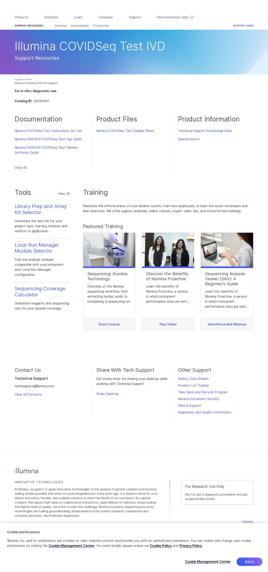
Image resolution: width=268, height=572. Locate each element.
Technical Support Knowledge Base (205, 131)
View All (21, 167)
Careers (247, 521)
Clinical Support (189, 405)
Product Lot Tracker (193, 385)
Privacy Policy (190, 548)
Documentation (80, 25)
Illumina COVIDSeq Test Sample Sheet (125, 131)
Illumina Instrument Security (198, 399)
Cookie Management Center (72, 548)
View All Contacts (28, 394)
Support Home (243, 25)
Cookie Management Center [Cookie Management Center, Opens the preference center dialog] (208, 564)
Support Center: (23, 79)
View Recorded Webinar (226, 324)
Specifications (189, 139)
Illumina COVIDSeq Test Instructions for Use (48, 131)
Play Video (168, 324)
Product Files (101, 25)
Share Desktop (107, 394)
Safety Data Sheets (193, 379)
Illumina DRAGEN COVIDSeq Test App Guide (48, 139)
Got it (249, 564)
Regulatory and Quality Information (204, 412)
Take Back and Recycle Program (203, 392)
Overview (61, 25)
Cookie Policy (161, 548)
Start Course (109, 324)
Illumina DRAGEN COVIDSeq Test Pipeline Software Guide (46, 150)
